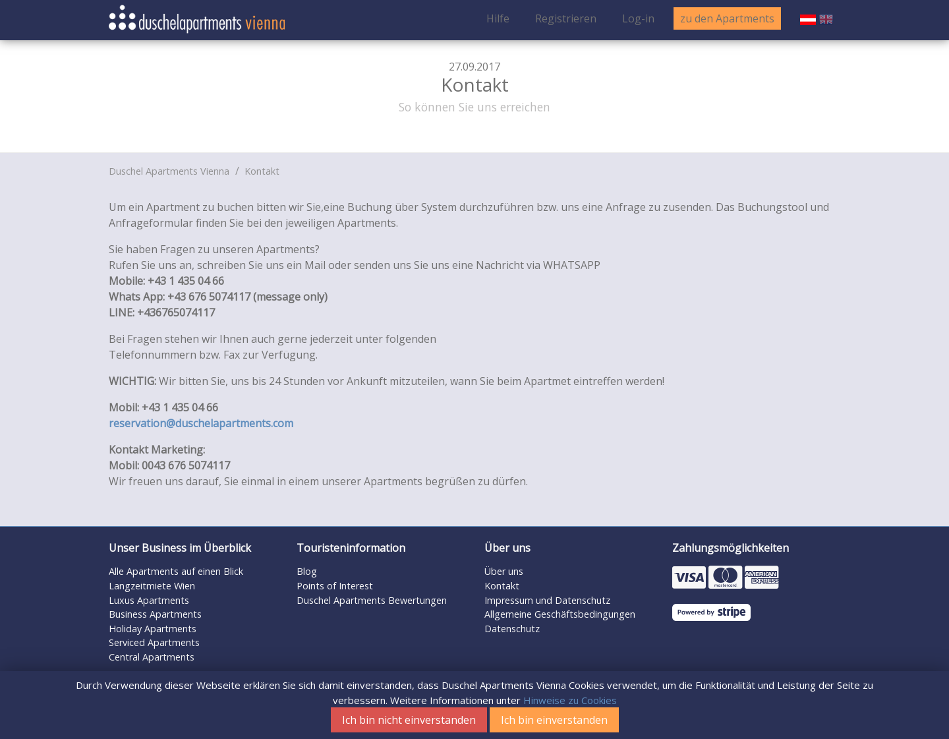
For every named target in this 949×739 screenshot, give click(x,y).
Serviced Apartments (154, 642)
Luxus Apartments (149, 600)
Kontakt (261, 171)
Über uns (503, 571)
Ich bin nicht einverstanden (409, 720)
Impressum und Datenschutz (547, 600)
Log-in (638, 18)
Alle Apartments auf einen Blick (176, 571)
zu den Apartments (727, 18)
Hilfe (497, 18)
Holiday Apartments (152, 628)
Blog (307, 571)
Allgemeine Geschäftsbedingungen (559, 614)
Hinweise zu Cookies (570, 700)
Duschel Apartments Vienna (169, 171)
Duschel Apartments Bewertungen (372, 600)
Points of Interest (335, 585)
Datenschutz (512, 628)
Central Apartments (151, 657)
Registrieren (565, 18)
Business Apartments (155, 614)
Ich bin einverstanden (554, 720)
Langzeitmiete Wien (152, 585)
